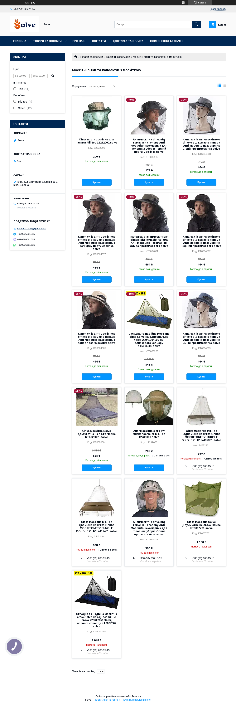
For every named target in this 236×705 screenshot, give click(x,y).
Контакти (98, 41)
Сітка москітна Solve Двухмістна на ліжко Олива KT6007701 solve (201, 525)
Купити (97, 182)
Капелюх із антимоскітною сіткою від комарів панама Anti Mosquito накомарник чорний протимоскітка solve (201, 241)
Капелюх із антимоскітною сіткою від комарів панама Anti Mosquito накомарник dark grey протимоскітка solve (96, 242)
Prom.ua (136, 696)
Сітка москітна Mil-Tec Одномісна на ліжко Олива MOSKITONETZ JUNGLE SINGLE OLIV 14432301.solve (201, 435)
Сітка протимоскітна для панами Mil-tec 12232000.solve (97, 141)
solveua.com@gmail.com (31, 228)
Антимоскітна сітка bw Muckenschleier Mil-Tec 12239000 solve (149, 434)
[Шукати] (196, 24)
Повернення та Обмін (166, 41)
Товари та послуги (47, 41)
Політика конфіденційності (136, 699)
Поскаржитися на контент (106, 699)
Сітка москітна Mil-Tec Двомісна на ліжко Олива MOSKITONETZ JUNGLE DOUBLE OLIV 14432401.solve (96, 526)
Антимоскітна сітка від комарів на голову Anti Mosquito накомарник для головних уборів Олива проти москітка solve (149, 528)
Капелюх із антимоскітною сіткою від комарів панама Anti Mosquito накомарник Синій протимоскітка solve (201, 338)
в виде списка (224, 86)
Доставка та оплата (128, 41)
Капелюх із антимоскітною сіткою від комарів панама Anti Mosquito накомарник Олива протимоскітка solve (149, 241)
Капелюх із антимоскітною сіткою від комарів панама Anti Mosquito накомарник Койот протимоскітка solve (96, 338)
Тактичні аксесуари (118, 56)
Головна (19, 41)
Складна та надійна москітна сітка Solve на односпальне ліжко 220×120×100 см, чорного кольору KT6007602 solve (96, 620)
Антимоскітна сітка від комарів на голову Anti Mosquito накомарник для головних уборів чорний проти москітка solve (149, 145)
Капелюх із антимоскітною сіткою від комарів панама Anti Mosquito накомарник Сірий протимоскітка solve (201, 144)
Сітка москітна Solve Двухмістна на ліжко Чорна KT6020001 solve (97, 434)
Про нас (78, 41)
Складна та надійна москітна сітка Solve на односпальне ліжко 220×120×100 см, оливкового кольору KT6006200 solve (148, 340)
